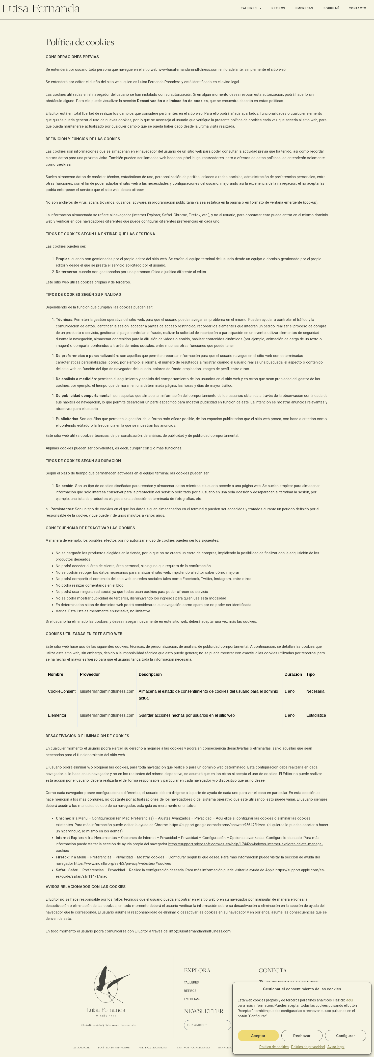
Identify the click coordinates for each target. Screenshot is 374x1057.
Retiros (278, 8)
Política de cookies (274, 1047)
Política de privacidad (308, 1047)
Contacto (357, 8)
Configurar (345, 1036)
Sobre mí (331, 8)
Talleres (251, 8)
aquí (349, 1000)
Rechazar (302, 1036)
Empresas (304, 8)
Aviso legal (335, 1047)
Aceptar (258, 1036)
